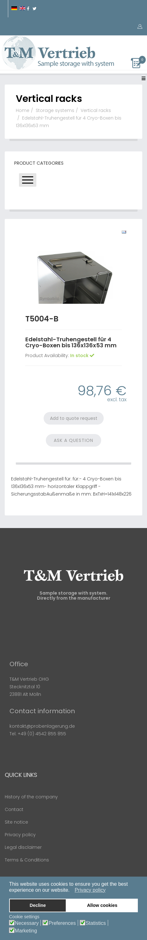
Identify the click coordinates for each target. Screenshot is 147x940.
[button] (71, 890)
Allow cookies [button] (102, 905)
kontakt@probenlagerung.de (42, 726)
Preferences (62, 923)
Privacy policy (20, 834)
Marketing (26, 930)
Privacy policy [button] (90, 890)
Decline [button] (38, 905)
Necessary (27, 923)
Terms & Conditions (27, 860)
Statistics (96, 923)
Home (22, 110)
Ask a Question (73, 440)
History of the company (31, 797)
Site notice (16, 822)
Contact (14, 809)
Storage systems (55, 110)
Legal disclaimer (23, 847)
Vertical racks (96, 110)
